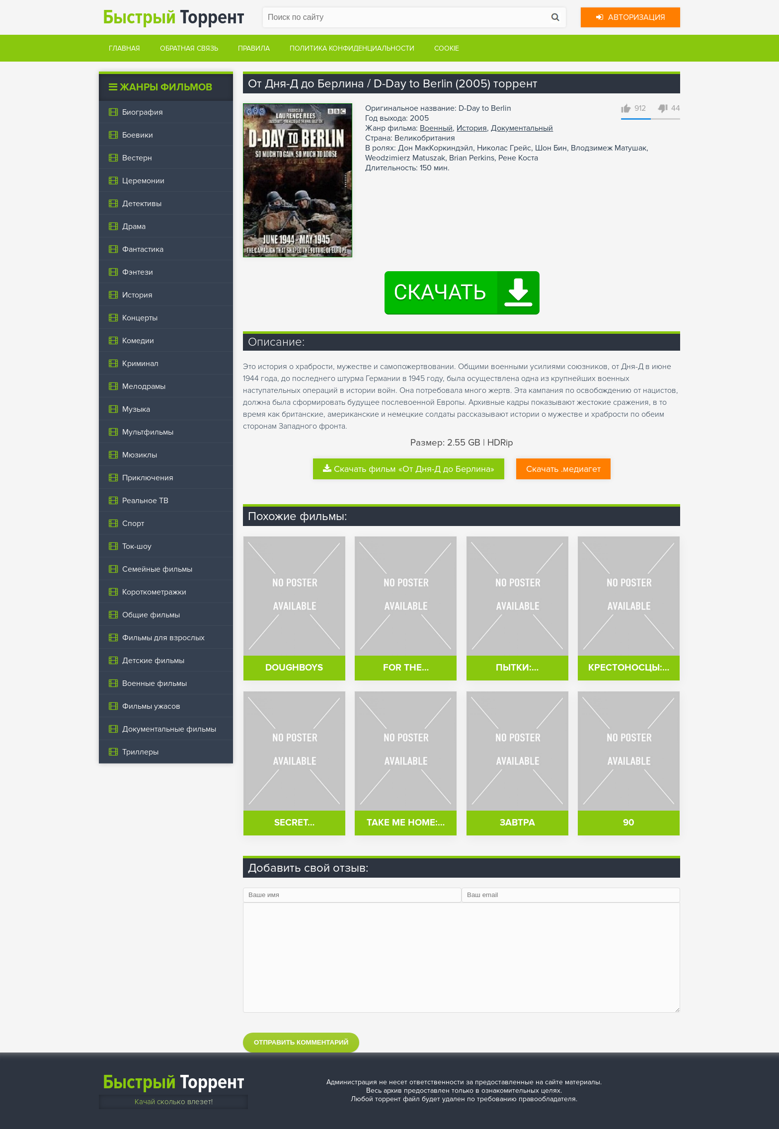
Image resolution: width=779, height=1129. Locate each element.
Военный (436, 128)
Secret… (294, 822)
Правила (254, 48)
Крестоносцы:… (628, 668)
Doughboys (294, 668)
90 (628, 822)
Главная (124, 48)
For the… (406, 668)
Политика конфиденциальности (352, 48)
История (472, 128)
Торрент (173, 17)
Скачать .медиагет (563, 468)
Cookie (446, 48)
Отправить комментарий (301, 1042)
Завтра (517, 822)
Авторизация (630, 17)
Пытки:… (517, 668)
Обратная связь (189, 48)
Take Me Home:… (406, 822)
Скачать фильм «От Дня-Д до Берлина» (408, 468)
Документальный (522, 128)
